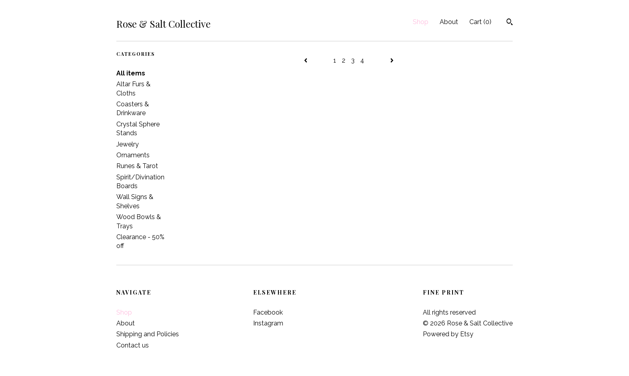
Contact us (132, 345)
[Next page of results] (392, 60)
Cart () (480, 22)
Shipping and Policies (147, 334)
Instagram (268, 323)
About (449, 22)
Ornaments (133, 155)
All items (130, 73)
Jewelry (127, 144)
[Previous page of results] (306, 60)
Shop (420, 22)
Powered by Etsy (448, 334)
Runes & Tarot (137, 166)
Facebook (268, 312)
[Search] (510, 22)
